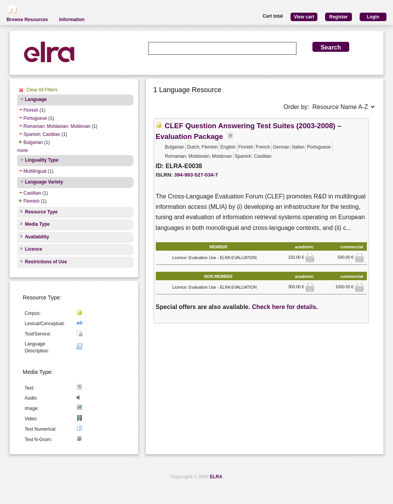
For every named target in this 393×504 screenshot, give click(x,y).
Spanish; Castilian (41, 134)
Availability (37, 237)
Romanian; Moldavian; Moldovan (57, 126)
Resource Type (41, 212)
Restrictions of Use (46, 261)
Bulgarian (33, 142)
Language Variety (44, 182)
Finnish (30, 110)
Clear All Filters (42, 90)
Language (36, 99)
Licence (33, 249)
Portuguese (35, 118)
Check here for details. (285, 307)
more (22, 150)
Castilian (32, 193)
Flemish (31, 201)
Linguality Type (41, 160)
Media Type (37, 224)
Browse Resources (27, 19)
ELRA (216, 476)
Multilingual (34, 171)
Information (71, 19)
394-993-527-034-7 (196, 175)
